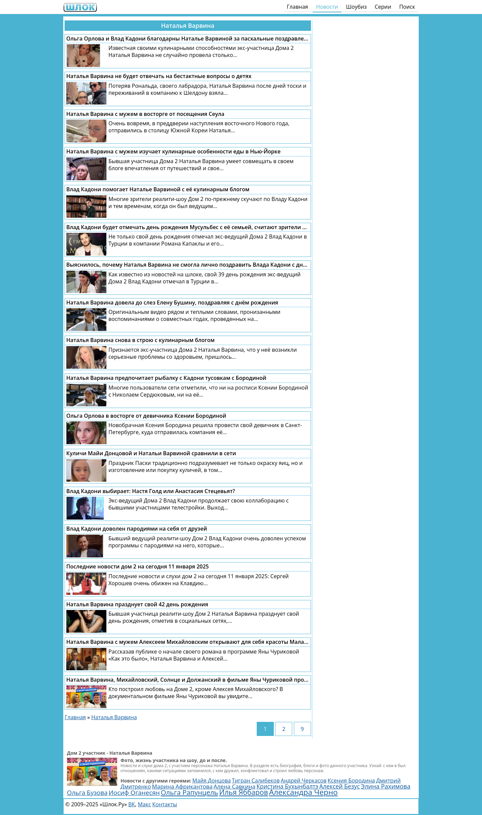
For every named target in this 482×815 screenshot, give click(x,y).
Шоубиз (356, 6)
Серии (383, 6)
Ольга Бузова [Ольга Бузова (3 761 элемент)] (87, 792)
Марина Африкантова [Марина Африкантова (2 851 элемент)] (182, 786)
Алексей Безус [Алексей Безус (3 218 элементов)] (339, 786)
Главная (297, 6)
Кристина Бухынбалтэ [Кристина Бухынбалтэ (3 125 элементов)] (287, 786)
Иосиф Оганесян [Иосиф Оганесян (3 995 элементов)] (134, 792)
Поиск (407, 6)
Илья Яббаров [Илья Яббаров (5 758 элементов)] (243, 792)
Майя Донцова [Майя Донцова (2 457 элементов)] (211, 780)
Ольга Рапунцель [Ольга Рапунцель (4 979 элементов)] (189, 792)
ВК (131, 804)
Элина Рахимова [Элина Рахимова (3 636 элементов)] (385, 786)
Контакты (164, 804)
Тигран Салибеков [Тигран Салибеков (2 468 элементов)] (256, 780)
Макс (144, 804)
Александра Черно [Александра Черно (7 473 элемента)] (303, 792)
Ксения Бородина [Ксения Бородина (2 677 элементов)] (351, 780)
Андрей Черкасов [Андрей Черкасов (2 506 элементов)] (303, 780)
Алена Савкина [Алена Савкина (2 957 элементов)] (234, 786)
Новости (327, 6)
